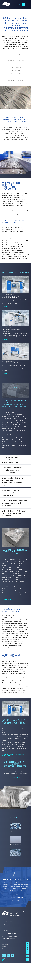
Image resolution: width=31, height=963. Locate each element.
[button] (3, 960)
